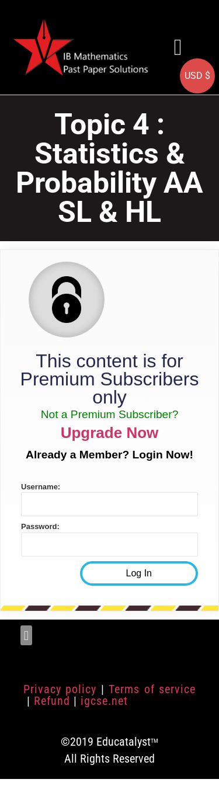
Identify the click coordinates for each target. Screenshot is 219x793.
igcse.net (104, 701)
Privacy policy (59, 689)
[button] (178, 47)
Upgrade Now (110, 432)
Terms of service (152, 689)
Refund (52, 701)
